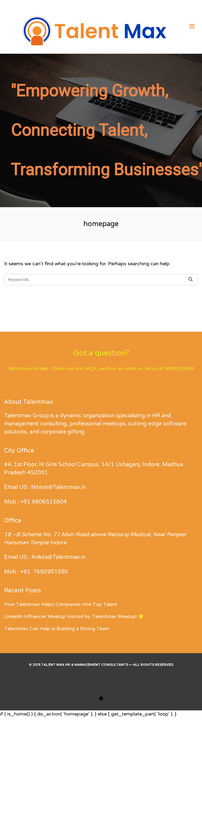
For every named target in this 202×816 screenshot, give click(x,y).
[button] (8, 787)
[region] (101, 130)
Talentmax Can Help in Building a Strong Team (56, 629)
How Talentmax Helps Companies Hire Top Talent (60, 604)
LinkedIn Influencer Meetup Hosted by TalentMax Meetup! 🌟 (74, 616)
